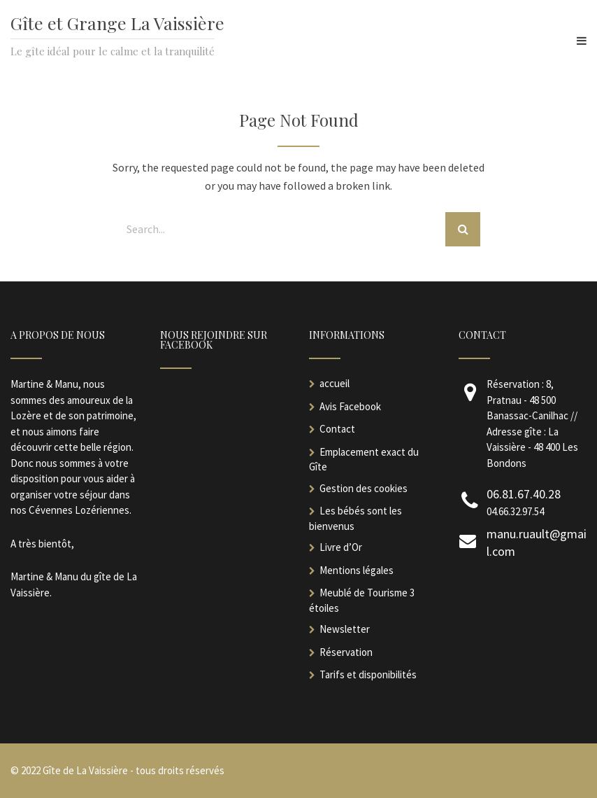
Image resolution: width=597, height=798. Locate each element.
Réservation (346, 652)
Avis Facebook (350, 406)
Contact (337, 428)
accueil (334, 383)
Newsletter (344, 629)
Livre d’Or (340, 547)
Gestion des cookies (363, 488)
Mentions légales (356, 570)
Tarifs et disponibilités (368, 674)
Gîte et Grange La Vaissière (117, 22)
